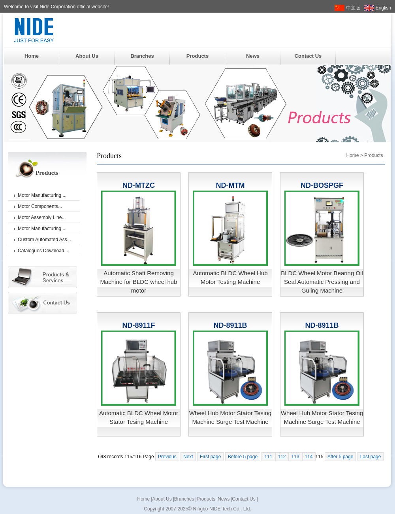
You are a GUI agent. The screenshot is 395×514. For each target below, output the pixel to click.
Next (188, 456)
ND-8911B (230, 325)
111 (268, 456)
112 (282, 456)
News (253, 56)
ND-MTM (230, 185)
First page (210, 456)
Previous (167, 456)
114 (309, 456)
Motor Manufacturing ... (42, 195)
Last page (370, 456)
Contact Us (308, 56)
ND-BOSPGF (322, 185)
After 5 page (340, 456)
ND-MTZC (138, 185)
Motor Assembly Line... (42, 217)
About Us (86, 56)
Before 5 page (243, 456)
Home (31, 56)
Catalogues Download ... (44, 250)
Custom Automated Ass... (44, 239)
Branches (142, 56)
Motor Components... (40, 206)
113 (295, 456)
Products (197, 56)
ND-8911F (138, 325)
